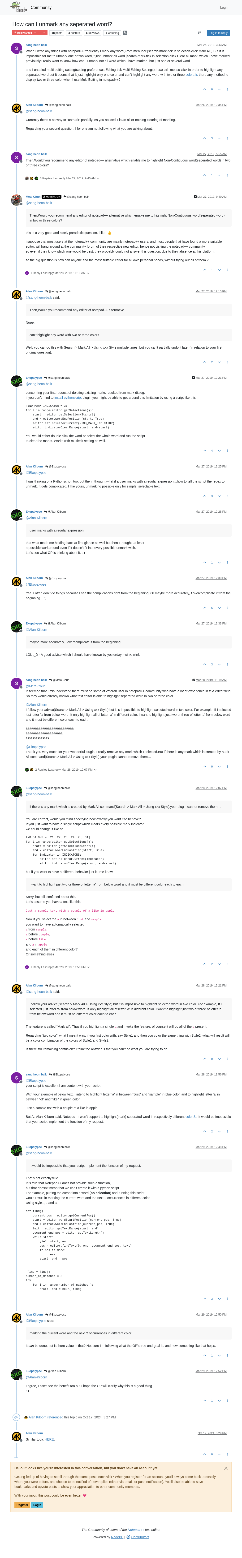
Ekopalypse (34, 377)
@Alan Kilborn (55, 511)
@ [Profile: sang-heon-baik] (39, 111)
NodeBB (117, 1537)
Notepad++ (136, 1530)
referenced (55, 1417)
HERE (49, 1439)
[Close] (225, 1468)
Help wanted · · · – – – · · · (29, 32)
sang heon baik (36, 45)
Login (37, 1505)
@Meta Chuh (59, 680)
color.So (192, 1117)
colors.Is (192, 74)
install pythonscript (68, 397)
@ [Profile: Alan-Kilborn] (36, 518)
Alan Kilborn (34, 105)
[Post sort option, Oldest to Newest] (199, 33)
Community (41, 7)
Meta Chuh (33, 196)
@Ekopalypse (55, 466)
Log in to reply (218, 33)
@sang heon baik (58, 105)
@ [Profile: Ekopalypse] (36, 473)
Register (22, 1505)
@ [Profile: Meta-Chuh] (35, 686)
